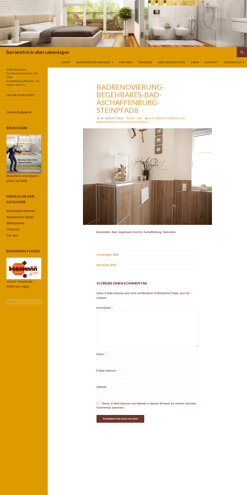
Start (65, 62)
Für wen (125, 62)
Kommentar (105, 307)
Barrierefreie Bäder (20, 217)
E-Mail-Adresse (107, 370)
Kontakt (211, 62)
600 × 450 (136, 118)
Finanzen (145, 62)
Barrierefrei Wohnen (93, 62)
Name (101, 354)
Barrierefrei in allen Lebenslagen (37, 52)
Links (195, 62)
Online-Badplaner (20, 95)
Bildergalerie (15, 223)
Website (102, 387)
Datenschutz (234, 62)
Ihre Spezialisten (171, 62)
